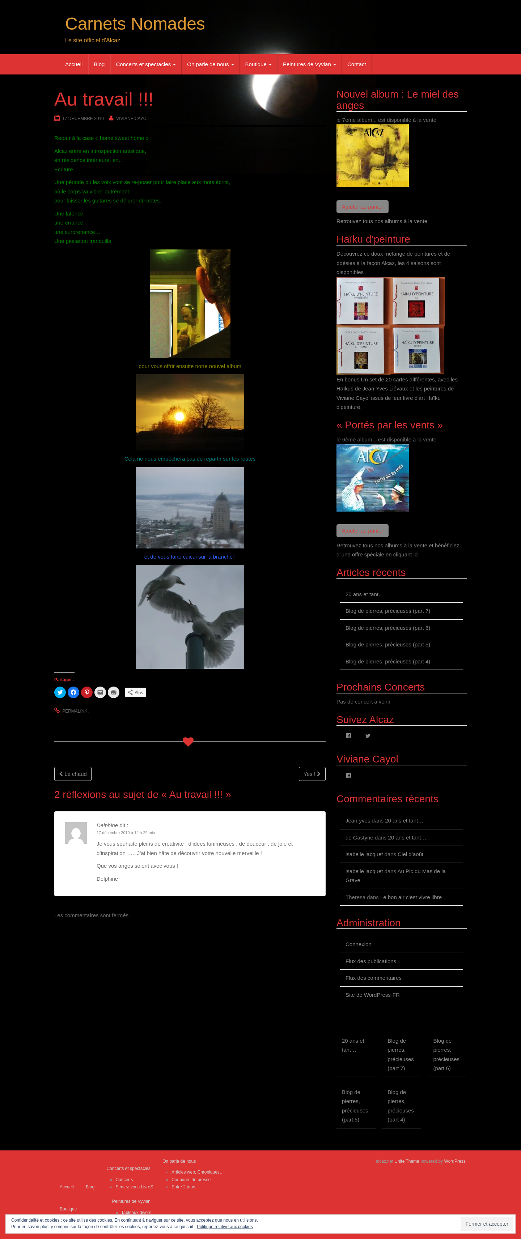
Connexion (359, 944)
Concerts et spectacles (146, 64)
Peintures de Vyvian (309, 64)
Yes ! (312, 774)
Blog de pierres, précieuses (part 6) (388, 628)
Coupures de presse (191, 1179)
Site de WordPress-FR (373, 995)
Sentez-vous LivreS (134, 1186)
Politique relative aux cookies (225, 1226)
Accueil (73, 64)
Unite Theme (406, 1161)
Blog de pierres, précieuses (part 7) (388, 611)
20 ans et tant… (365, 594)
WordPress (455, 1161)
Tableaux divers (136, 1212)
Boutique (258, 64)
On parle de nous (210, 64)
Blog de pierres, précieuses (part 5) (388, 644)
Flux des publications (371, 961)
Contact (356, 64)
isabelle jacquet (364, 854)
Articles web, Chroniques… (197, 1172)
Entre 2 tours (183, 1186)
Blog (99, 64)
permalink (74, 711)
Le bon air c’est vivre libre (411, 897)
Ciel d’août (410, 854)
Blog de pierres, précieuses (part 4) (388, 661)
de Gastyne (359, 837)
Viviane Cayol (132, 118)
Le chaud (73, 774)
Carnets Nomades (135, 23)
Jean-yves (358, 820)
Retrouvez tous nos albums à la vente (381, 221)
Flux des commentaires (374, 978)
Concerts (124, 1179)
